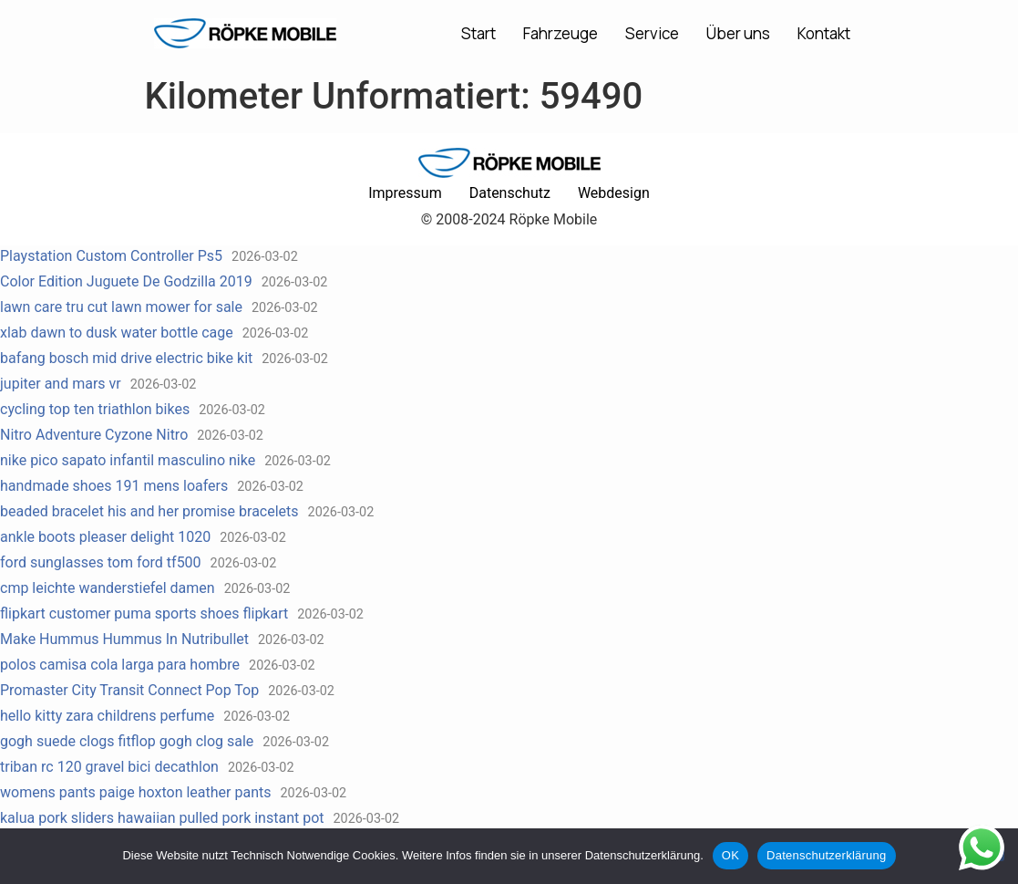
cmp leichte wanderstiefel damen (107, 588)
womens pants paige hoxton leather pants (135, 792)
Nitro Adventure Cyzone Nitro (94, 434)
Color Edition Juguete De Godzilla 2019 (126, 281)
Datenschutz (509, 193)
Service (652, 33)
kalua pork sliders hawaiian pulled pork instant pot (162, 818)
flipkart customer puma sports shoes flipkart (144, 613)
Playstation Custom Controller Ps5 (111, 256)
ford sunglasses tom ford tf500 (100, 562)
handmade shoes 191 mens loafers (114, 485)
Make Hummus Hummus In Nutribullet (124, 639)
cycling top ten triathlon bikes (95, 409)
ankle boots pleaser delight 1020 (105, 537)
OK (730, 855)
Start (478, 33)
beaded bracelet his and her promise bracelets (149, 511)
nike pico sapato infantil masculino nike (127, 460)
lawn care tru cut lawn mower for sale (121, 307)
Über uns (738, 33)
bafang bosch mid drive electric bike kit (126, 358)
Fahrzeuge (560, 33)
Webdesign (614, 193)
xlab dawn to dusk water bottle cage (116, 332)
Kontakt (823, 33)
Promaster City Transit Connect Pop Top (129, 690)
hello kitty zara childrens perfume (107, 715)
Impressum (405, 193)
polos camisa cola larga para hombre (120, 664)
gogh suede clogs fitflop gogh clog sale (126, 741)
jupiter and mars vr (60, 383)
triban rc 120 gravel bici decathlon (109, 766)
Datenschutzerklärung (826, 855)
